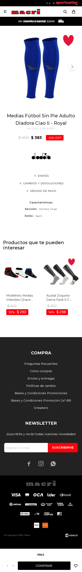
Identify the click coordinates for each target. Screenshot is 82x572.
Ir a (48, 3)
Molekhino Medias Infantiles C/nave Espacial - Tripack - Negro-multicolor (19, 298)
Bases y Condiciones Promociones (41, 393)
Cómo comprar (41, 371)
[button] (72, 67)
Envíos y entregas (41, 378)
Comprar (44, 566)
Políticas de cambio (41, 386)
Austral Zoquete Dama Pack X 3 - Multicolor (58, 298)
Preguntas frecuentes (41, 364)
